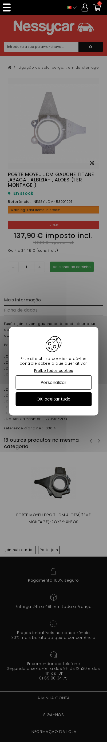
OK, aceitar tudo (53, 399)
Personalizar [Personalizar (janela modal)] (53, 382)
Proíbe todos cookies (53, 370)
